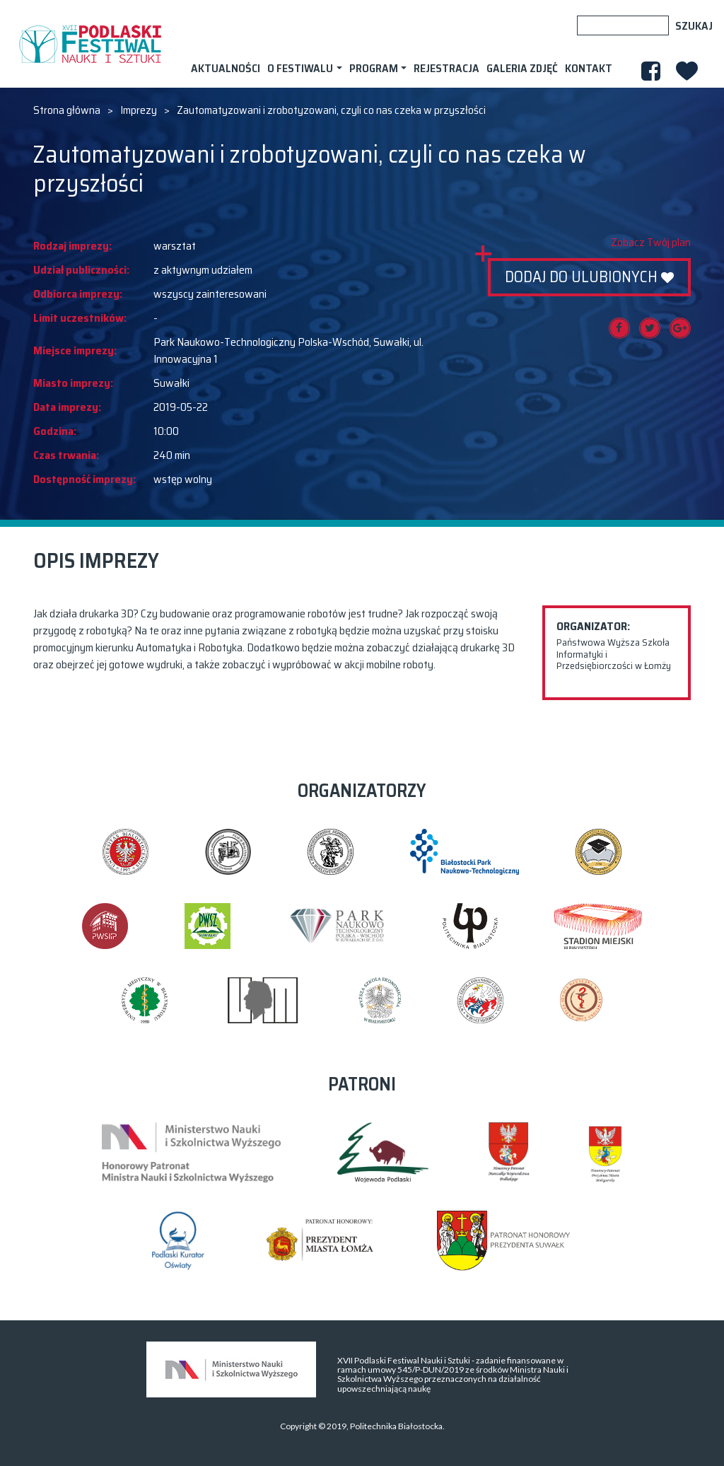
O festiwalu (300, 68)
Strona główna (66, 110)
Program (373, 68)
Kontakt (588, 68)
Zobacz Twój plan (651, 242)
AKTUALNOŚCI (225, 68)
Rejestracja (446, 68)
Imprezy (138, 110)
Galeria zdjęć (522, 68)
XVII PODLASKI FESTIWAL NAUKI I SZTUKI (90, 44)
